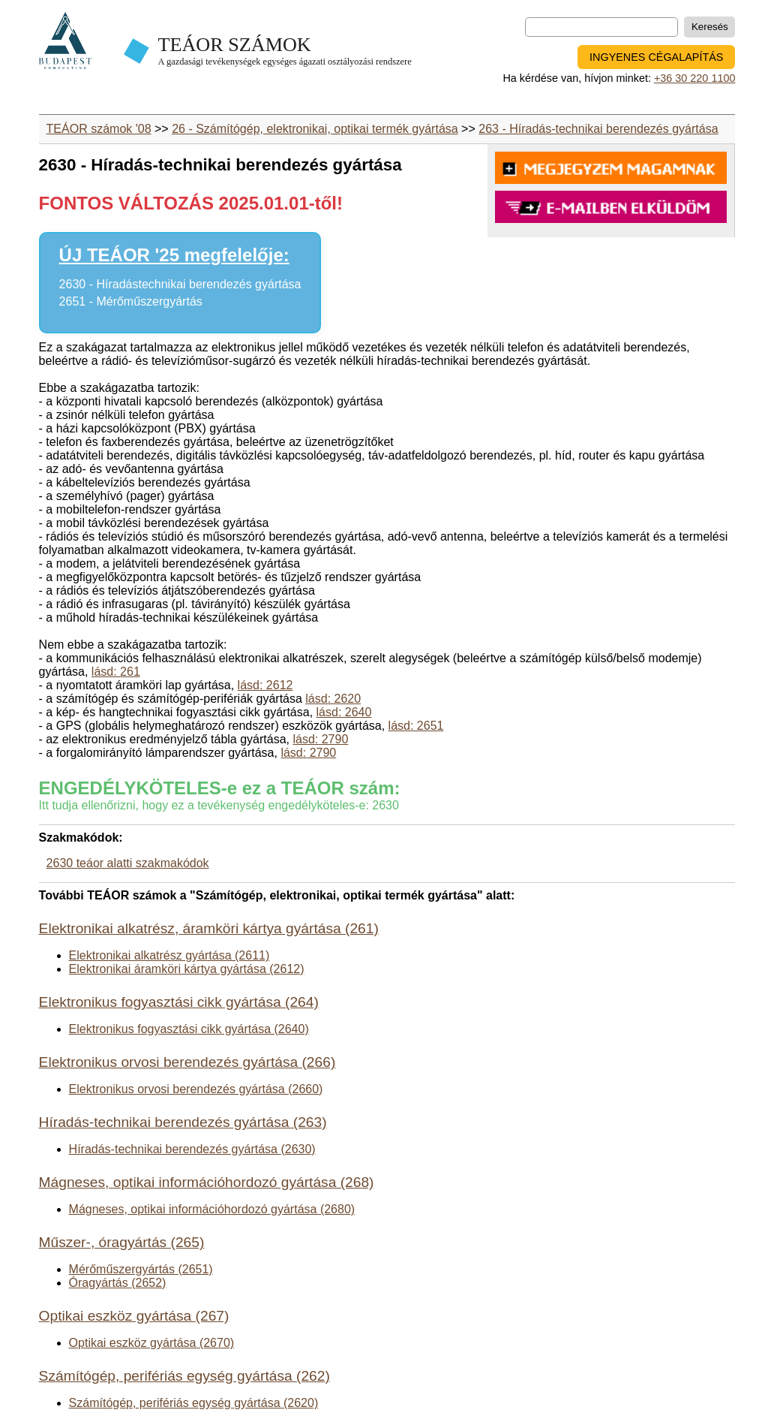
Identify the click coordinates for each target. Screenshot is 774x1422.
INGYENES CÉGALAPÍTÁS (656, 57)
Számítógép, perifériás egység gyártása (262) (184, 1376)
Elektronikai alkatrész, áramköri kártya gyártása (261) (209, 928)
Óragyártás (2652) (117, 1282)
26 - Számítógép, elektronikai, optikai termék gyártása (315, 128)
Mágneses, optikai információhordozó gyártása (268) (206, 1182)
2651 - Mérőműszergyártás (130, 301)
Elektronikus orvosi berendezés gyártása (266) (187, 1062)
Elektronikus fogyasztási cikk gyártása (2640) (189, 1029)
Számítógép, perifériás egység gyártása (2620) (194, 1402)
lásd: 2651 (416, 725)
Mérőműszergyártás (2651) (141, 1269)
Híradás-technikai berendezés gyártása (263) (183, 1122)
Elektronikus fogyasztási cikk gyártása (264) (179, 1002)
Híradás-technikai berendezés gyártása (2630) (192, 1149)
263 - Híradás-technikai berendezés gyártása (598, 128)
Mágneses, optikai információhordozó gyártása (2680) (212, 1209)
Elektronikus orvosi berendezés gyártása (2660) (196, 1089)
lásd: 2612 (265, 685)
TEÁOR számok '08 (99, 128)
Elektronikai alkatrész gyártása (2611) (169, 955)
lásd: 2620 (333, 698)
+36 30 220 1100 (694, 78)
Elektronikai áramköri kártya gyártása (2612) (186, 969)
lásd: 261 (116, 671)
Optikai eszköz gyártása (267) (134, 1316)
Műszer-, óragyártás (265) (122, 1242)
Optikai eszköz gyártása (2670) (152, 1342)
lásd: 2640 (344, 712)
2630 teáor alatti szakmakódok (127, 863)
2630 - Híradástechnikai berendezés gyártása (180, 284)
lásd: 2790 (320, 739)
